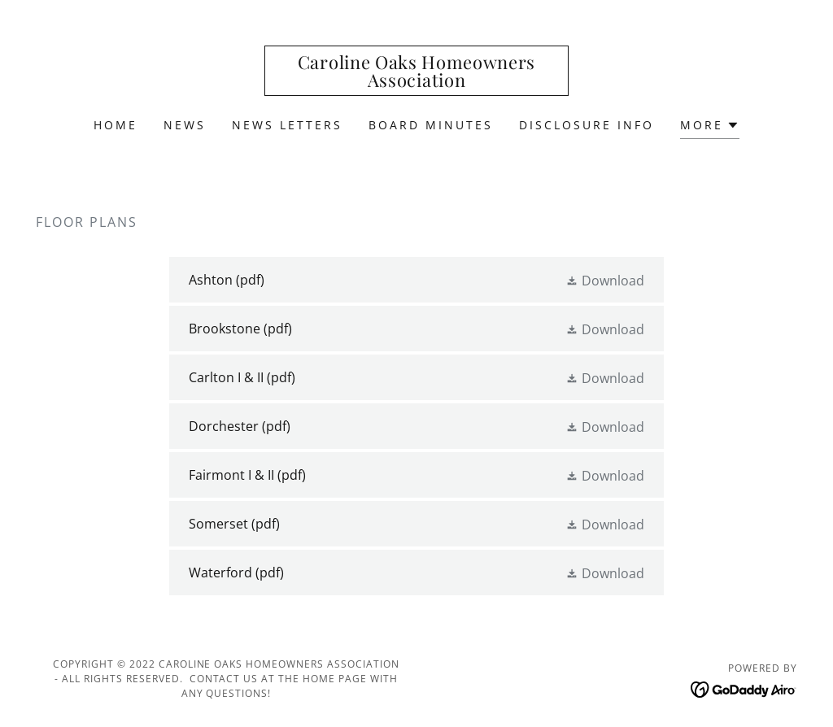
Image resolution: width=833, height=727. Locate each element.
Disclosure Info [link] (586, 125)
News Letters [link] (287, 125)
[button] (709, 127)
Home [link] (115, 125)
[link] (416, 82)
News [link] (185, 125)
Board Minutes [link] (431, 125)
